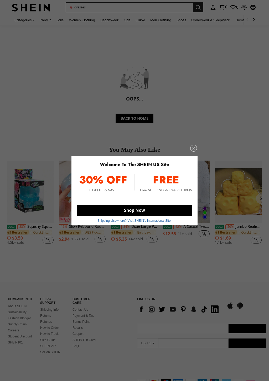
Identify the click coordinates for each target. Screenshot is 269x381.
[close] (194, 148)
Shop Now (134, 210)
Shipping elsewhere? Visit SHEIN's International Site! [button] (134, 221)
